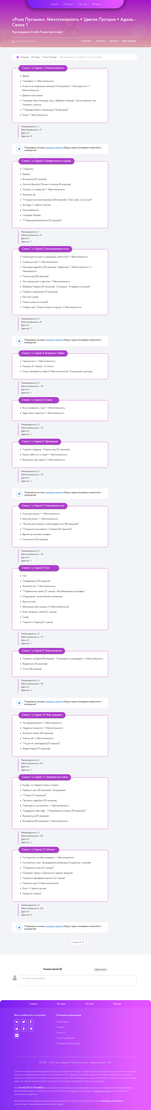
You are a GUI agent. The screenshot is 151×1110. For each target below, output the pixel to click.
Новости (60, 1032)
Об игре (82, 4)
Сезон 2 (100, 41)
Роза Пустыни (50, 57)
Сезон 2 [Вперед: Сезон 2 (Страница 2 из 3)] (78, 942)
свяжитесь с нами (101, 1091)
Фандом (96, 4)
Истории (68, 4)
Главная (54, 4)
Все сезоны (129, 41)
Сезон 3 (114, 41)
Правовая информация (68, 1043)
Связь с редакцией (65, 1038)
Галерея (60, 1027)
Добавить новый (100, 969)
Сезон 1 (87, 41)
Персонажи (62, 1022)
